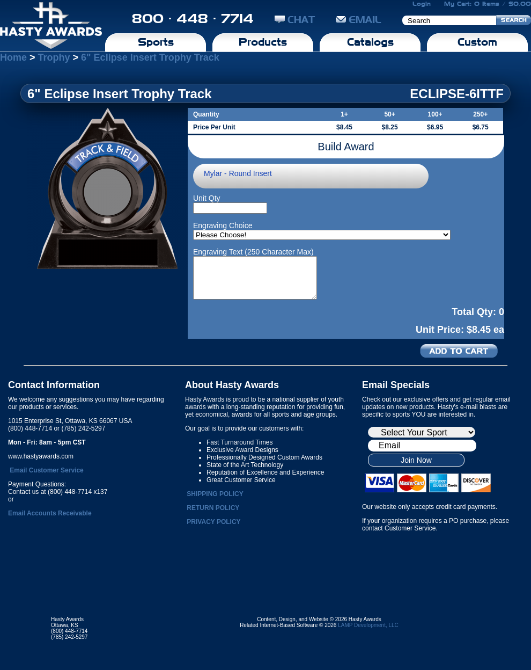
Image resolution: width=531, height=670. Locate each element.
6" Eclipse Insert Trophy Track (150, 57)
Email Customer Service (46, 470)
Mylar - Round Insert (238, 173)
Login (421, 4)
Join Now (416, 460)
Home (13, 57)
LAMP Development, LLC (368, 625)
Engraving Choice (223, 225)
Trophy (54, 57)
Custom (477, 41)
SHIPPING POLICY (215, 494)
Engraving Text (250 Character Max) (253, 251)
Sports (156, 41)
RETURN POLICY (213, 508)
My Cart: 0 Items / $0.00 (487, 4)
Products (263, 41)
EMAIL (358, 19)
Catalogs (370, 41)
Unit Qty (206, 198)
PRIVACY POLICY (213, 522)
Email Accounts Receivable (50, 513)
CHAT (295, 19)
